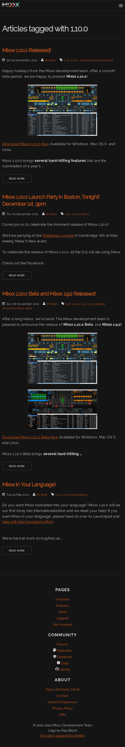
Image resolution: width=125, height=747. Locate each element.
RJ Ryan (50, 60)
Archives (62, 689)
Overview (63, 599)
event (85, 214)
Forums (62, 644)
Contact (62, 696)
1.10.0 (74, 60)
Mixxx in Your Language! (29, 484)
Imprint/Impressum (62, 702)
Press (63, 612)
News (50, 689)
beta (28, 308)
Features (62, 606)
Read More (17, 178)
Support (63, 618)
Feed (74, 689)
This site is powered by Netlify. (62, 736)
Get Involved (62, 625)
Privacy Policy (62, 708)
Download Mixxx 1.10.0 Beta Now (30, 437)
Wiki (62, 715)
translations (79, 494)
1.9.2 (90, 304)
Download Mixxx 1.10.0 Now (25, 144)
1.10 (66, 60)
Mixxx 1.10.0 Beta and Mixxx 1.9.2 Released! (49, 294)
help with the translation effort (27, 522)
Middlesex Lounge (58, 236)
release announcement (96, 60)
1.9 (84, 304)
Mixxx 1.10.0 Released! (26, 50)
